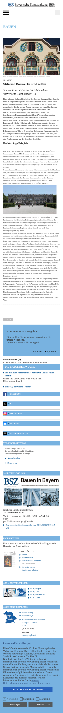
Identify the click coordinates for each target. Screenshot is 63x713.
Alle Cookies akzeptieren (28, 689)
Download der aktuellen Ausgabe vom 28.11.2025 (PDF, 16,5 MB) (30, 526)
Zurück (7, 319)
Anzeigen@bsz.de (29, 635)
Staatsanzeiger (28, 615)
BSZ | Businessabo (37, 595)
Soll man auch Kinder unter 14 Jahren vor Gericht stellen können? (29, 374)
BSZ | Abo (34, 592)
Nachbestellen (27, 558)
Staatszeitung (27, 612)
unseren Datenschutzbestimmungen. (21, 681)
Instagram (16, 413)
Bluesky (15, 423)
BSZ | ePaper (35, 589)
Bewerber (12, 463)
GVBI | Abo (35, 598)
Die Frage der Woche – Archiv (18, 387)
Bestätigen (15, 704)
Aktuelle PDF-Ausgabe (31, 561)
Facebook (15, 394)
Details (43, 704)
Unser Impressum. (41, 683)
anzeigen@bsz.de (24, 521)
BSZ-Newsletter (19, 433)
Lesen (24, 555)
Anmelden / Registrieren (45, 351)
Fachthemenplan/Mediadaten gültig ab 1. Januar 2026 (32, 624)
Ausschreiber (13, 458)
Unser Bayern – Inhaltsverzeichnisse (30, 568)
